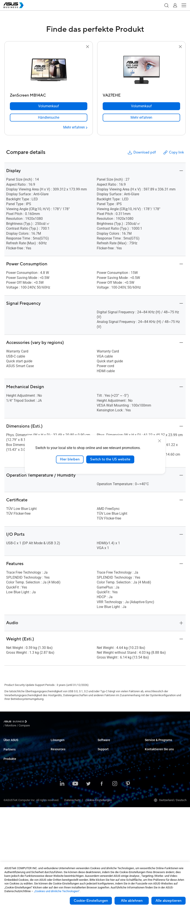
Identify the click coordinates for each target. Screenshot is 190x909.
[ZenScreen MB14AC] (48, 94)
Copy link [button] (173, 152)
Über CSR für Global (16, 750)
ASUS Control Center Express (115, 757)
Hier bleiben (70, 459)
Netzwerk (9, 836)
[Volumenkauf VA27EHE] (141, 106)
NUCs (7, 790)
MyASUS (103, 744)
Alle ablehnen (132, 900)
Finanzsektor (59, 804)
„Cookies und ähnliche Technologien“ (57, 891)
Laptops (9, 777)
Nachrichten (58, 860)
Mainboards (11, 816)
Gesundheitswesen (63, 774)
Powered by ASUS (156, 757)
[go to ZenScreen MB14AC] (49, 70)
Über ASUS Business (16, 744)
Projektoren (11, 803)
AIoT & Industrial (14, 829)
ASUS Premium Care (157, 744)
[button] (166, 5)
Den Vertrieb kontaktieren (160, 780)
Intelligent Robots (14, 849)
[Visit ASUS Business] (16, 722)
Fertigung (56, 780)
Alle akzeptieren (168, 900)
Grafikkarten (11, 822)
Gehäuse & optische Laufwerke (23, 842)
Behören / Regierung (63, 811)
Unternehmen (59, 754)
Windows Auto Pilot (110, 763)
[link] (48, 118)
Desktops (10, 783)
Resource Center (61, 840)
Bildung (55, 761)
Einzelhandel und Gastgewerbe (70, 767)
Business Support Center (113, 780)
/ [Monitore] (35, 722)
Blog (53, 854)
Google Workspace (62, 824)
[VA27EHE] (141, 94)
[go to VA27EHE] (141, 70)
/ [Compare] (48, 722)
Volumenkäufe (154, 773)
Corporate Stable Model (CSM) (163, 750)
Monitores (10, 796)
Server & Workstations (17, 809)
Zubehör (9, 855)
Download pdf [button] (141, 152)
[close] (159, 441)
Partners (10, 760)
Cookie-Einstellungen (91, 900)
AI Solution (57, 817)
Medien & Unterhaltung (65, 798)
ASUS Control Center (110, 750)
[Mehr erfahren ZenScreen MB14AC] (75, 127)
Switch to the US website (110, 459)
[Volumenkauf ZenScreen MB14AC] (48, 106)
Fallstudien (57, 847)
